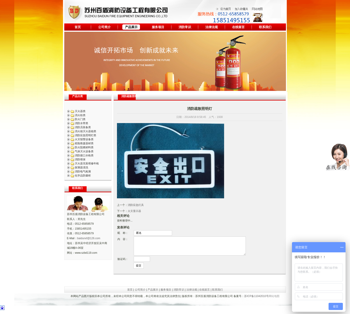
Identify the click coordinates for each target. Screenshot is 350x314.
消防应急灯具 (136, 205)
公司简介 (104, 27)
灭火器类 (80, 111)
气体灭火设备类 (84, 151)
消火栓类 (80, 115)
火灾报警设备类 (84, 139)
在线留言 (238, 27)
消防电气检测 (83, 171)
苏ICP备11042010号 (256, 299)
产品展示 (131, 27)
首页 (78, 27)
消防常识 (185, 27)
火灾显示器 (134, 211)
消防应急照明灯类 (85, 135)
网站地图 (274, 299)
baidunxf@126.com (88, 238)
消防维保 (80, 159)
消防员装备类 (83, 127)
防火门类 (80, 119)
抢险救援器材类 (84, 143)
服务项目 (158, 27)
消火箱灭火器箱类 (85, 131)
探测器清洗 (81, 167)
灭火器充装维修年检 (87, 163)
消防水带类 (81, 123)
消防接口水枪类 (84, 155)
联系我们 (265, 27)
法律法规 (211, 27)
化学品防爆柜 (83, 175)
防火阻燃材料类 (84, 147)
